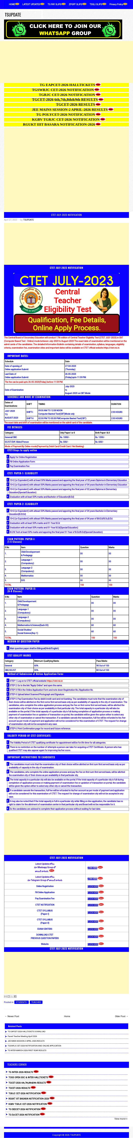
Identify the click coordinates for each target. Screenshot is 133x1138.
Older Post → (121, 1016)
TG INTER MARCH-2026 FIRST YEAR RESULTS (27, 1050)
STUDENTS (21, 1002)
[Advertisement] (66, 62)
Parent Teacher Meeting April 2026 (22, 1036)
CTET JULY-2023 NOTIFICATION (66, 215)
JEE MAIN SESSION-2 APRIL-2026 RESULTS (26, 1041)
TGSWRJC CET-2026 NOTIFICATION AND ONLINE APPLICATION (34, 1046)
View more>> (120, 1118)
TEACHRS (36, 1002)
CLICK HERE (93, 886)
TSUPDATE (13, 14)
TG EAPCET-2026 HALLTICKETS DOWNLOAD (26, 1031)
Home (67, 1016)
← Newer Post (12, 1016)
